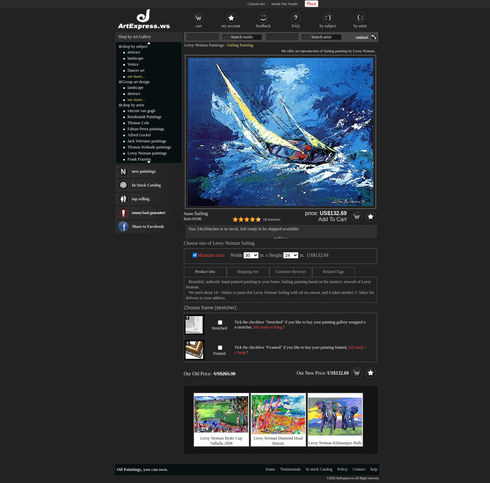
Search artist (322, 37)
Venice (133, 64)
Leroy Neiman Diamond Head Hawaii (278, 441)
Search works (242, 37)
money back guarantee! (148, 212)
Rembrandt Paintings (145, 116)
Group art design (136, 81)
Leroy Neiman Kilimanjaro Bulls (335, 443)
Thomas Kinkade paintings (149, 147)
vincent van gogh (142, 110)
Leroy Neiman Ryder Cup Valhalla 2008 (221, 441)
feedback (263, 26)
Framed (219, 353)
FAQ (295, 26)
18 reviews (271, 219)
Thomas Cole (138, 122)
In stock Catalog (319, 469)
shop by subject (135, 46)
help (374, 469)
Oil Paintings (129, 469)
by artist (360, 26)
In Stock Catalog (146, 185)
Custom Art (256, 4)
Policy (342, 469)
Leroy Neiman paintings (147, 153)
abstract (134, 52)
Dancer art (136, 70)
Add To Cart (332, 219)
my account (231, 26)
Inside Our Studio (284, 4)
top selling (141, 199)
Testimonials (290, 469)
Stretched (219, 328)
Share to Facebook (148, 226)
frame (270, 469)
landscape (135, 58)
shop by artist (133, 105)
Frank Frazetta (139, 159)
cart (199, 26)
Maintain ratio (211, 255)
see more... (136, 76)
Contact (359, 469)
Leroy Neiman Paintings (204, 45)
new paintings (144, 171)
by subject (328, 26)
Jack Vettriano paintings (147, 141)
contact (362, 37)
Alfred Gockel (139, 135)
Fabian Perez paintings (146, 129)
